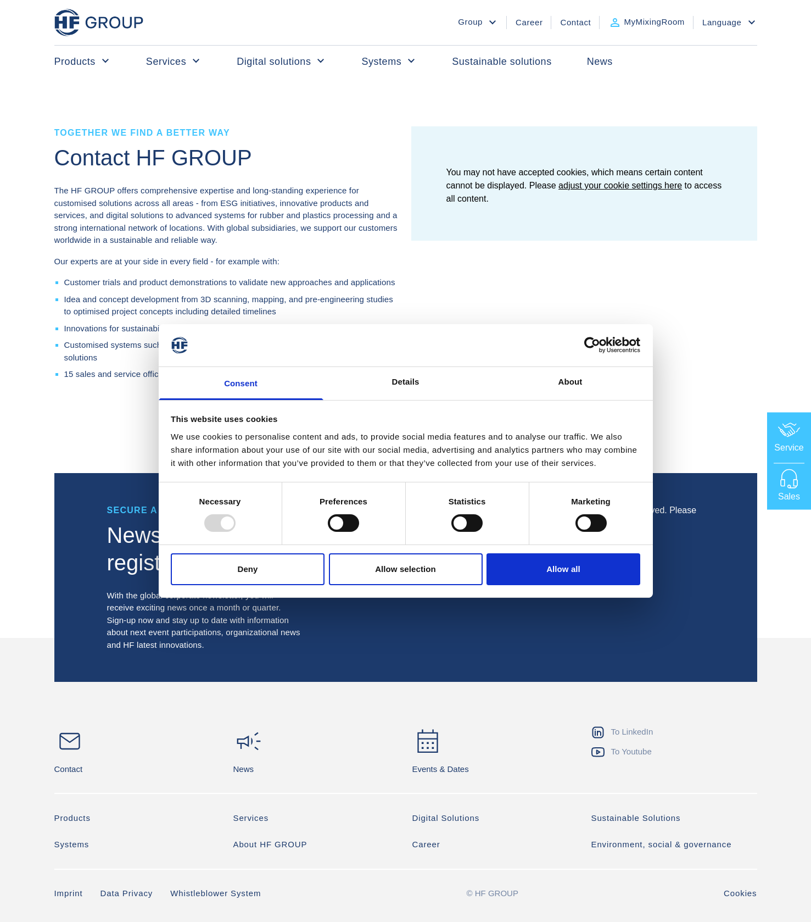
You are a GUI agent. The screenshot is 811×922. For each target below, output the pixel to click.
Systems (389, 61)
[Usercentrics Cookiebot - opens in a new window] (592, 345)
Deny (247, 569)
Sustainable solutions (501, 61)
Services (174, 61)
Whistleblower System (215, 893)
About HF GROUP (270, 844)
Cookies (740, 893)
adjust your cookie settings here (620, 185)
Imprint (68, 893)
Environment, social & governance (661, 844)
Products (82, 61)
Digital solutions (281, 61)
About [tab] (570, 381)
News (600, 61)
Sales (789, 484)
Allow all (563, 569)
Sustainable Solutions (636, 818)
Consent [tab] (241, 383)
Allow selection (405, 569)
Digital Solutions (446, 818)
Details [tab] (406, 381)
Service (788, 435)
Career (426, 844)
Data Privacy (126, 893)
